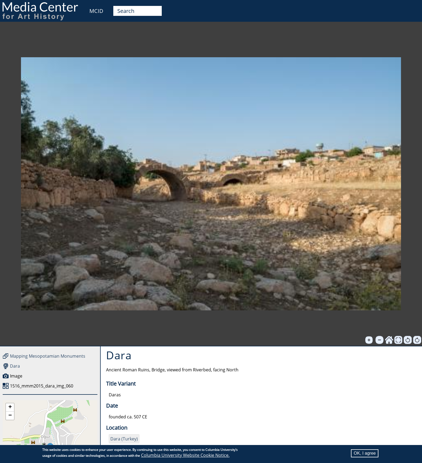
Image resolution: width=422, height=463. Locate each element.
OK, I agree (365, 453)
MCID (96, 11)
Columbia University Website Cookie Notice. (185, 455)
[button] (10, 407)
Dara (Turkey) (124, 439)
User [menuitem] (412, 7)
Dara (15, 366)
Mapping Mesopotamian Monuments (47, 356)
